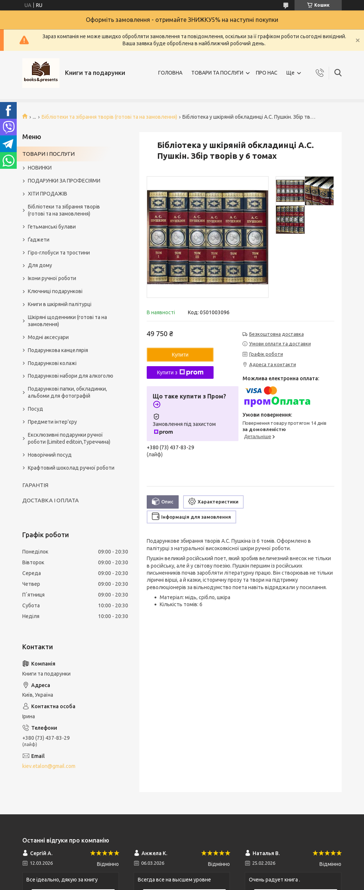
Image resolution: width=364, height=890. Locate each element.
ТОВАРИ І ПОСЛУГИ (48, 154)
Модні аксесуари (48, 337)
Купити (180, 355)
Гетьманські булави (52, 227)
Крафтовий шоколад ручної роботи (71, 468)
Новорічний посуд (50, 455)
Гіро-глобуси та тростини (59, 253)
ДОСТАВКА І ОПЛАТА (50, 500)
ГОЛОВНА (170, 73)
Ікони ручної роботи (52, 278)
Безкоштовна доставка (276, 333)
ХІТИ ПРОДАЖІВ (47, 194)
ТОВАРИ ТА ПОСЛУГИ (217, 73)
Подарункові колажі (52, 363)
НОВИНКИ (40, 168)
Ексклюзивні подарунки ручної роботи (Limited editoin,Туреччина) (69, 438)
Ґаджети (38, 240)
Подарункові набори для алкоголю (70, 376)
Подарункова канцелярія (58, 350)
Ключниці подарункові (55, 291)
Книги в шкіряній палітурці (59, 304)
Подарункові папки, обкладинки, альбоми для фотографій (67, 392)
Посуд (35, 409)
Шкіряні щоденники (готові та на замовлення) (67, 320)
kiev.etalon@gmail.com (48, 766)
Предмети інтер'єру (52, 422)
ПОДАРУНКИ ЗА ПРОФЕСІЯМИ (64, 181)
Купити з (180, 372)
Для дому (40, 265)
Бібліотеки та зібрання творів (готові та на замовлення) (109, 117)
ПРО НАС (266, 73)
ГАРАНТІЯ (35, 485)
